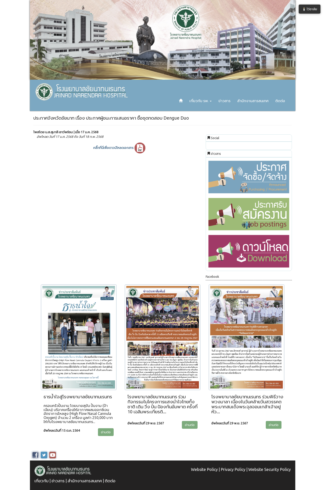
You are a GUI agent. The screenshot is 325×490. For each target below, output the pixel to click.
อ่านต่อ (106, 432)
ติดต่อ (280, 101)
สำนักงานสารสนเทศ (253, 101)
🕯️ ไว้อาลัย (309, 9)
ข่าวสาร (224, 101)
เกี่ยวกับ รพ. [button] (200, 101)
